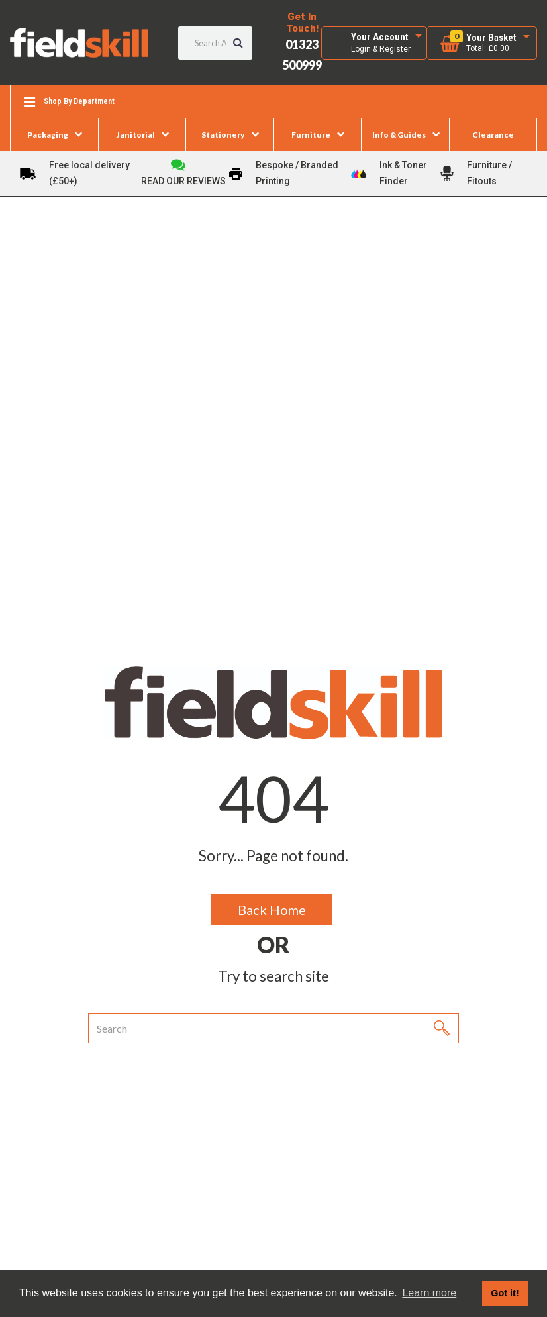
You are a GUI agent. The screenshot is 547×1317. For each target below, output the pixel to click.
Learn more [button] (429, 1292)
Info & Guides (399, 135)
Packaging (47, 135)
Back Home (272, 910)
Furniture (310, 135)
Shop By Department (79, 101)
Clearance (493, 135)
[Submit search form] (238, 43)
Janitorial (136, 135)
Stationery (223, 135)
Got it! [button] (505, 1293)
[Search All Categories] (215, 43)
